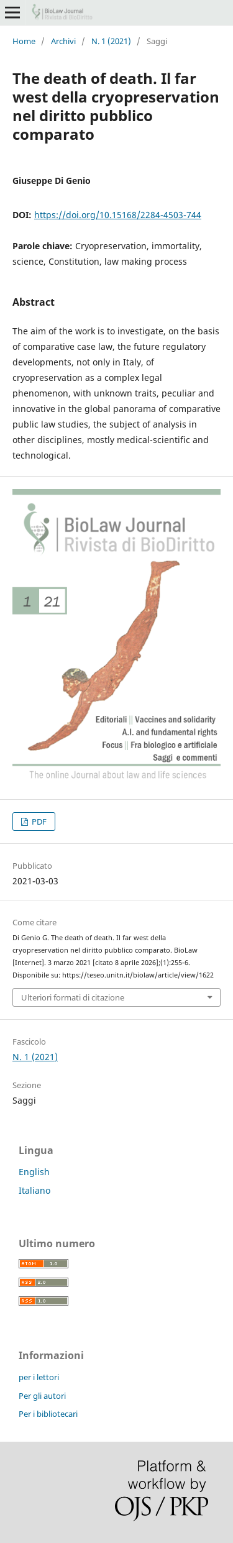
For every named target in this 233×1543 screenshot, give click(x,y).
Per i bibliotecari (48, 1413)
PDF (38, 821)
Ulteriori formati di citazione (72, 997)
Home (23, 41)
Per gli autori (42, 1395)
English (34, 1172)
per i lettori (39, 1377)
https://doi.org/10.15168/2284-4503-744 (117, 215)
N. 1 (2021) (111, 41)
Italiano (34, 1190)
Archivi (63, 41)
